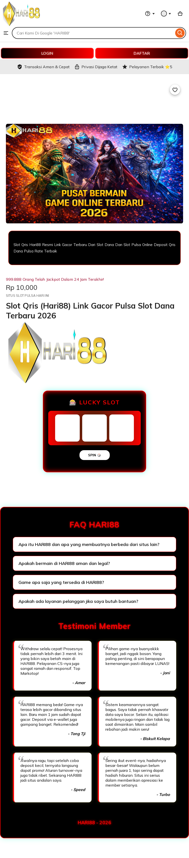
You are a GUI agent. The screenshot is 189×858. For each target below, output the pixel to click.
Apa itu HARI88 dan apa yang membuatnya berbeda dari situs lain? (88, 544)
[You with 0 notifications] (166, 13)
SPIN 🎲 (94, 455)
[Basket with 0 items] (180, 13)
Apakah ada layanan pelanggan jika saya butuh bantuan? (78, 601)
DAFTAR (142, 53)
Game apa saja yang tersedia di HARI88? (61, 582)
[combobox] (93, 33)
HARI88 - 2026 (94, 822)
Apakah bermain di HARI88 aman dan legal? (64, 563)
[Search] (180, 33)
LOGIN (47, 53)
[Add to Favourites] (175, 89)
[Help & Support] (150, 13)
